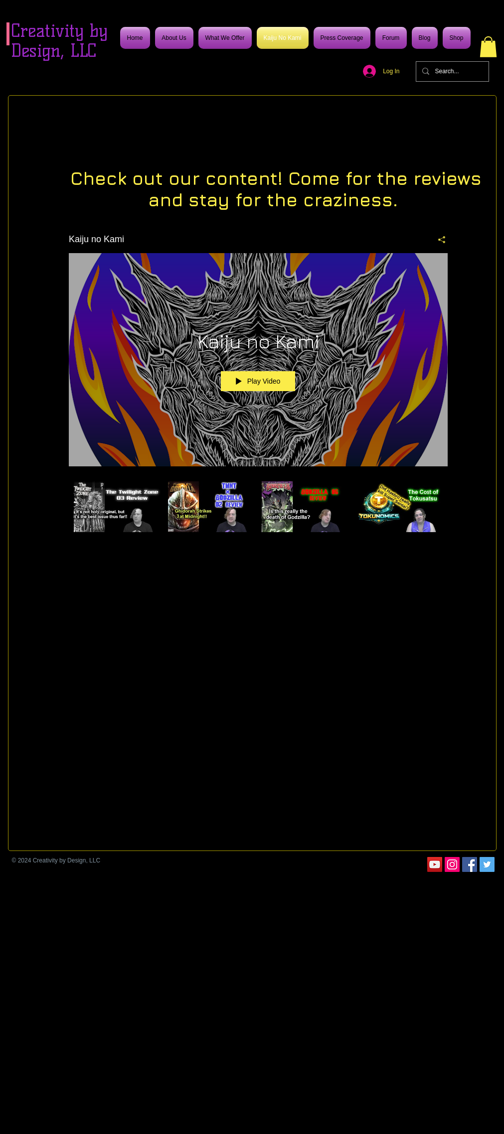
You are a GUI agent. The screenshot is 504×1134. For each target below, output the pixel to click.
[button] (488, 46)
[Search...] (451, 71)
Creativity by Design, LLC (59, 40)
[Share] (438, 239)
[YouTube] (434, 864)
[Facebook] (469, 864)
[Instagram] (452, 864)
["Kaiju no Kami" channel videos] (258, 513)
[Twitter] (487, 864)
